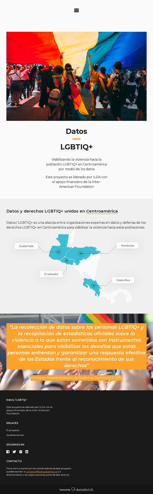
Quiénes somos (15, 434)
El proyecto (12, 430)
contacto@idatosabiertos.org (42, 471)
